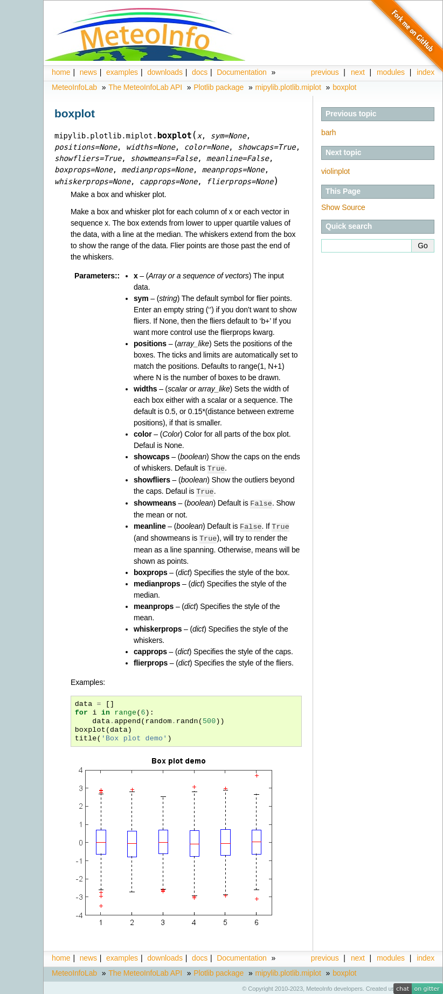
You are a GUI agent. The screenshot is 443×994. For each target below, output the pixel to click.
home (61, 72)
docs (199, 72)
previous (325, 72)
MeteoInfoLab (74, 87)
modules (391, 955)
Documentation (241, 72)
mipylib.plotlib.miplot (288, 87)
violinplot (335, 171)
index (425, 955)
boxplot (344, 87)
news (88, 72)
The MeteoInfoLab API (145, 87)
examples (122, 72)
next (358, 72)
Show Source (343, 207)
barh (328, 132)
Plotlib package (218, 87)
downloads (165, 72)
